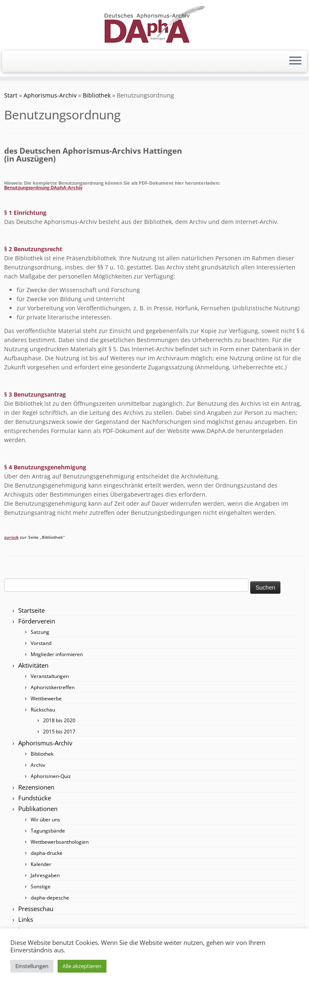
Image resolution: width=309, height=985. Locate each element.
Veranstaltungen (50, 676)
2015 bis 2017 (59, 731)
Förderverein (36, 621)
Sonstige (41, 886)
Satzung (40, 631)
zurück (11, 537)
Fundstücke (34, 798)
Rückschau (43, 709)
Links (25, 919)
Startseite (31, 610)
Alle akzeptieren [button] (82, 966)
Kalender (41, 864)
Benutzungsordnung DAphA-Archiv (43, 187)
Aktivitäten (33, 665)
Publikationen (38, 808)
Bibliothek (97, 95)
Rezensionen (36, 787)
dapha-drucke (47, 853)
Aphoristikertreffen (53, 687)
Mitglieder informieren (57, 654)
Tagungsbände (48, 830)
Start (10, 95)
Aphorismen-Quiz (51, 776)
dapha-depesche (50, 897)
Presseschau (35, 908)
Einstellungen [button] (31, 966)
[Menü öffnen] (295, 61)
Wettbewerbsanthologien (60, 841)
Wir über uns (45, 819)
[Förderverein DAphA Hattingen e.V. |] (154, 24)
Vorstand (41, 643)
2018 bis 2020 (59, 720)
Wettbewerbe (46, 698)
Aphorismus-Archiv (50, 95)
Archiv (38, 764)
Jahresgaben (45, 875)
